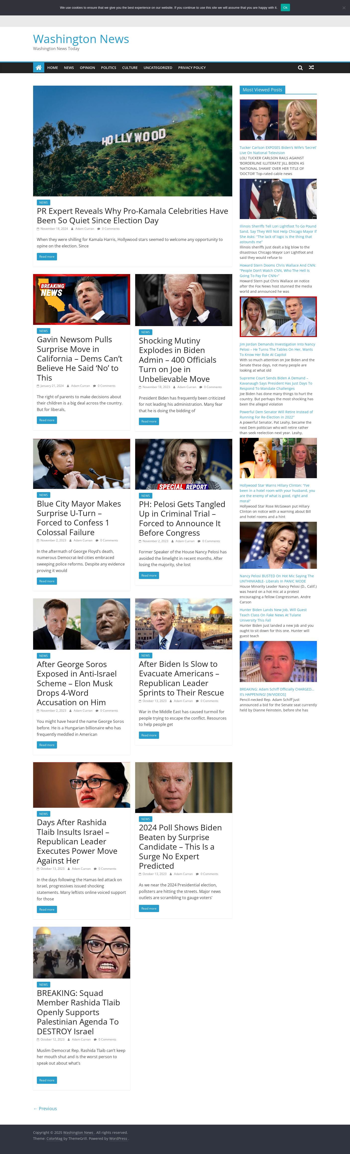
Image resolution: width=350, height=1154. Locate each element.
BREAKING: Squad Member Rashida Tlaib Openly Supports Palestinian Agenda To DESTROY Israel (78, 1012)
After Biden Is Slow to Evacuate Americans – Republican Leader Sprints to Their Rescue (181, 678)
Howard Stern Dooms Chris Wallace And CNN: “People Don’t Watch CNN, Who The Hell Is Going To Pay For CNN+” (278, 270)
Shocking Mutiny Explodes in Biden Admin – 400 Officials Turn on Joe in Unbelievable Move (177, 359)
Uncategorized (158, 67)
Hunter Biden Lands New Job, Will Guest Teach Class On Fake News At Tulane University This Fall (273, 615)
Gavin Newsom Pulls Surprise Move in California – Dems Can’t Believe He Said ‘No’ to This (79, 358)
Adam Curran (85, 229)
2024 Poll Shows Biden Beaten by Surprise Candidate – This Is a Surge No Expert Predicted (180, 846)
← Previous (45, 1108)
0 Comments (108, 229)
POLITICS (108, 67)
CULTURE (130, 67)
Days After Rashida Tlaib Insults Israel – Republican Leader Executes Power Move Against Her (77, 841)
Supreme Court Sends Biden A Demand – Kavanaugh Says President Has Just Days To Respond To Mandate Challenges (276, 383)
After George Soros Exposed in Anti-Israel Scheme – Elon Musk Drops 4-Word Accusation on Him (77, 683)
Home (52, 67)
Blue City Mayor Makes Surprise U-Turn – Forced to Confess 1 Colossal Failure (79, 517)
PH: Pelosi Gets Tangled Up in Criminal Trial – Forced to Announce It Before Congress (182, 518)
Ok (285, 7)
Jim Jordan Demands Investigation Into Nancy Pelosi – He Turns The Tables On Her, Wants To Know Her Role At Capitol (277, 349)
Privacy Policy (192, 67)
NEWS (69, 67)
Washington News (81, 38)
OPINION (87, 67)
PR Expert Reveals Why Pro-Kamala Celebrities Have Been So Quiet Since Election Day (132, 215)
